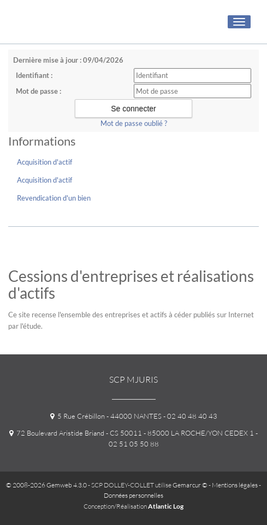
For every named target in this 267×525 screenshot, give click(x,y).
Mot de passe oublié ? (133, 123)
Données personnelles (133, 495)
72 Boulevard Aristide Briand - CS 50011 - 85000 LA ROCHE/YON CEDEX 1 (131, 433)
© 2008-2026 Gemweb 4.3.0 (46, 485)
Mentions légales (235, 485)
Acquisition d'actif (44, 162)
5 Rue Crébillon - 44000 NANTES (106, 416)
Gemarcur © (190, 485)
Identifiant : (34, 75)
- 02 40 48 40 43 (189, 416)
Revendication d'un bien (54, 198)
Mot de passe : (38, 91)
